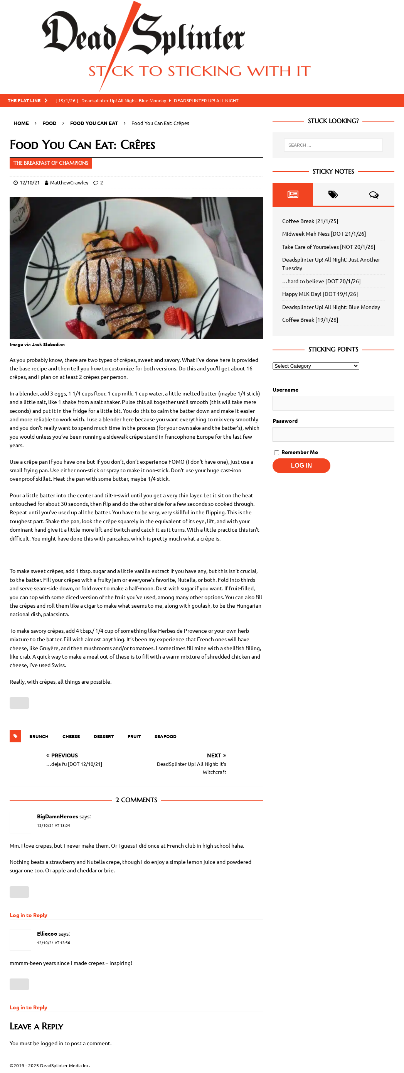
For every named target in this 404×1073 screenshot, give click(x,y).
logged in (51, 1042)
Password (285, 420)
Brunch (39, 736)
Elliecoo (47, 933)
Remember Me (296, 451)
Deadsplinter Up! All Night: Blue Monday (331, 306)
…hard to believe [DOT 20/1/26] (321, 280)
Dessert (104, 736)
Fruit (134, 736)
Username (285, 389)
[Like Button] (19, 703)
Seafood (166, 736)
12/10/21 (30, 182)
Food (49, 123)
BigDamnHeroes (57, 816)
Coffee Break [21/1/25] (310, 220)
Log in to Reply (28, 914)
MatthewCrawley (69, 182)
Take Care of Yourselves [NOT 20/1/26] (328, 246)
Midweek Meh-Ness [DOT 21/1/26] (324, 233)
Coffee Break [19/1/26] (310, 319)
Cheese (71, 736)
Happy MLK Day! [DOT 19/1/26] (320, 293)
